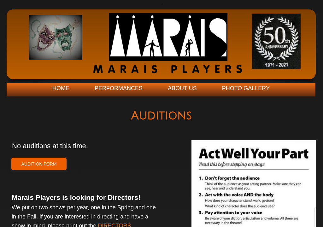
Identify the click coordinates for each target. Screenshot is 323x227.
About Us (182, 88)
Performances (119, 88)
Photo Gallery (246, 88)
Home (60, 88)
